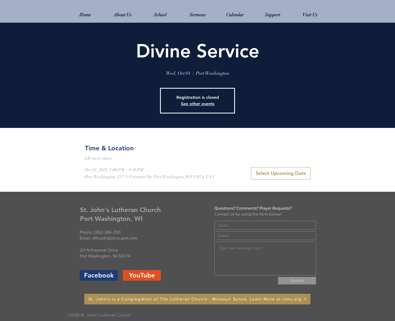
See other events (197, 103)
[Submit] (297, 280)
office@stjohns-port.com (115, 238)
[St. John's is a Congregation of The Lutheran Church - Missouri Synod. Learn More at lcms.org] (197, 299)
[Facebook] (99, 275)
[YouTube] (142, 275)
